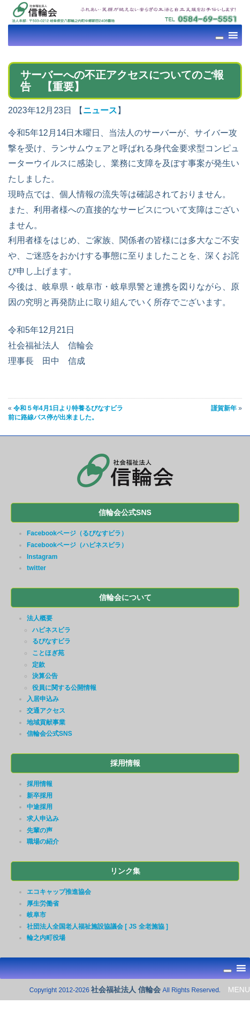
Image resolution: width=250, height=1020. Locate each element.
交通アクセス (46, 710)
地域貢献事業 (46, 722)
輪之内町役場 (46, 937)
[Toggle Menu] (219, 38)
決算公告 (45, 676)
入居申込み (43, 699)
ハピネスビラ (51, 630)
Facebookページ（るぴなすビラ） (77, 533)
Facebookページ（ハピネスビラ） (77, 545)
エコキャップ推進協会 (59, 892)
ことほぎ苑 (48, 653)
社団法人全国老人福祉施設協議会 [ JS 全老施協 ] (97, 926)
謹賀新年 (224, 408)
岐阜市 (36, 914)
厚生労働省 (43, 903)
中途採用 (39, 807)
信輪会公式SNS (49, 733)
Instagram (42, 556)
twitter (36, 568)
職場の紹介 (43, 841)
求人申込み (43, 818)
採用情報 (39, 784)
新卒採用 (39, 795)
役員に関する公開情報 (64, 687)
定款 (38, 664)
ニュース (100, 110)
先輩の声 (39, 830)
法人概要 (39, 618)
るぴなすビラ (51, 641)
